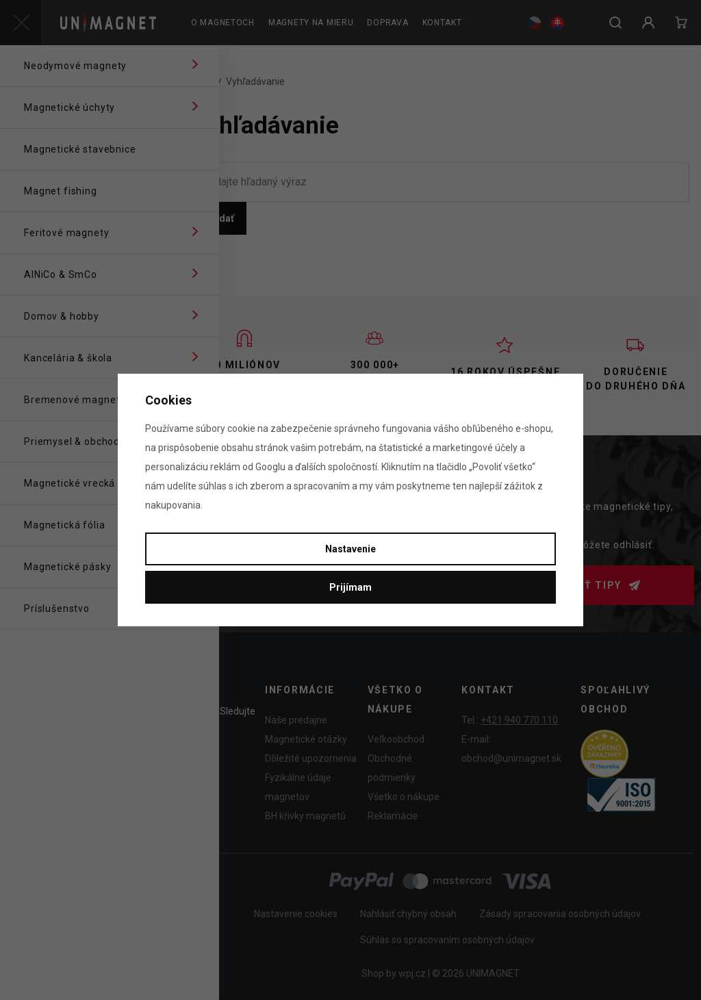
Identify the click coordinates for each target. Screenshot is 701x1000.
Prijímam (350, 587)
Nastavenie (350, 548)
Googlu (270, 466)
